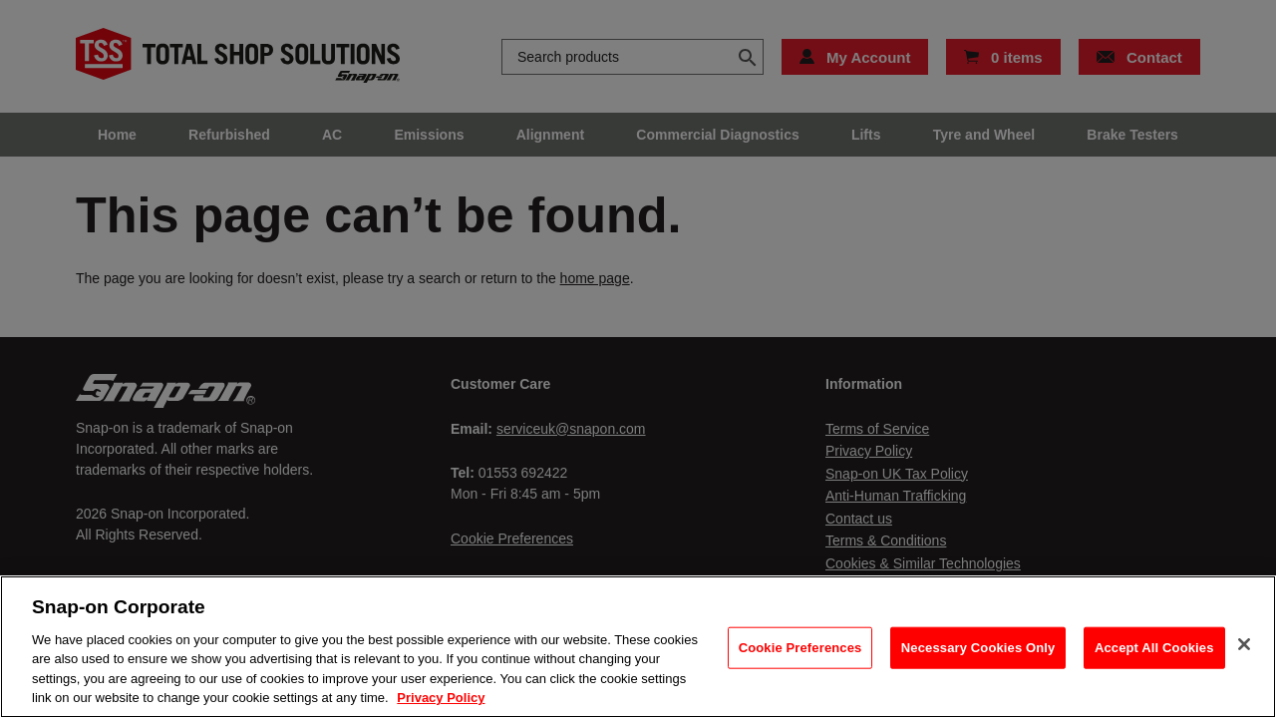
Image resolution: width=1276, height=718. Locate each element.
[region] (638, 646)
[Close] (1244, 644)
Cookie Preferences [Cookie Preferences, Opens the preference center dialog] (800, 647)
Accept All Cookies (1154, 647)
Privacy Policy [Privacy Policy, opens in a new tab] (440, 697)
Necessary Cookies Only (978, 647)
